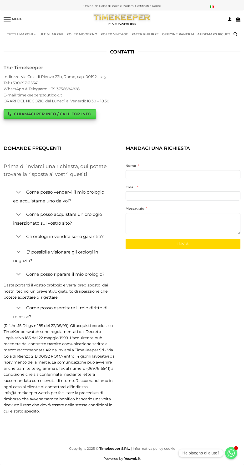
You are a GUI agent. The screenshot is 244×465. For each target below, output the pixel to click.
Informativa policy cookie (154, 448)
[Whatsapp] (231, 453)
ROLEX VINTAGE (114, 34)
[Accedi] (229, 19)
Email (130, 187)
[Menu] (13, 19)
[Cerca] (235, 34)
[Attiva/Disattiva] (18, 192)
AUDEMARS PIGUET (213, 34)
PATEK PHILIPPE (145, 34)
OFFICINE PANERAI (178, 34)
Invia (182, 244)
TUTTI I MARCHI (21, 34)
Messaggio (135, 208)
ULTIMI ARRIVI (51, 34)
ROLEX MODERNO (81, 34)
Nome (131, 166)
